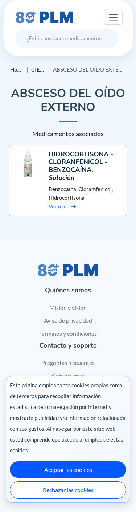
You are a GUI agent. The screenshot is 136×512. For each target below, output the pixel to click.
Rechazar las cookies (68, 489)
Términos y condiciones (68, 333)
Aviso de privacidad (68, 320)
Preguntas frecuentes (68, 362)
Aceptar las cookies (68, 469)
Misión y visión (68, 307)
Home (17, 69)
